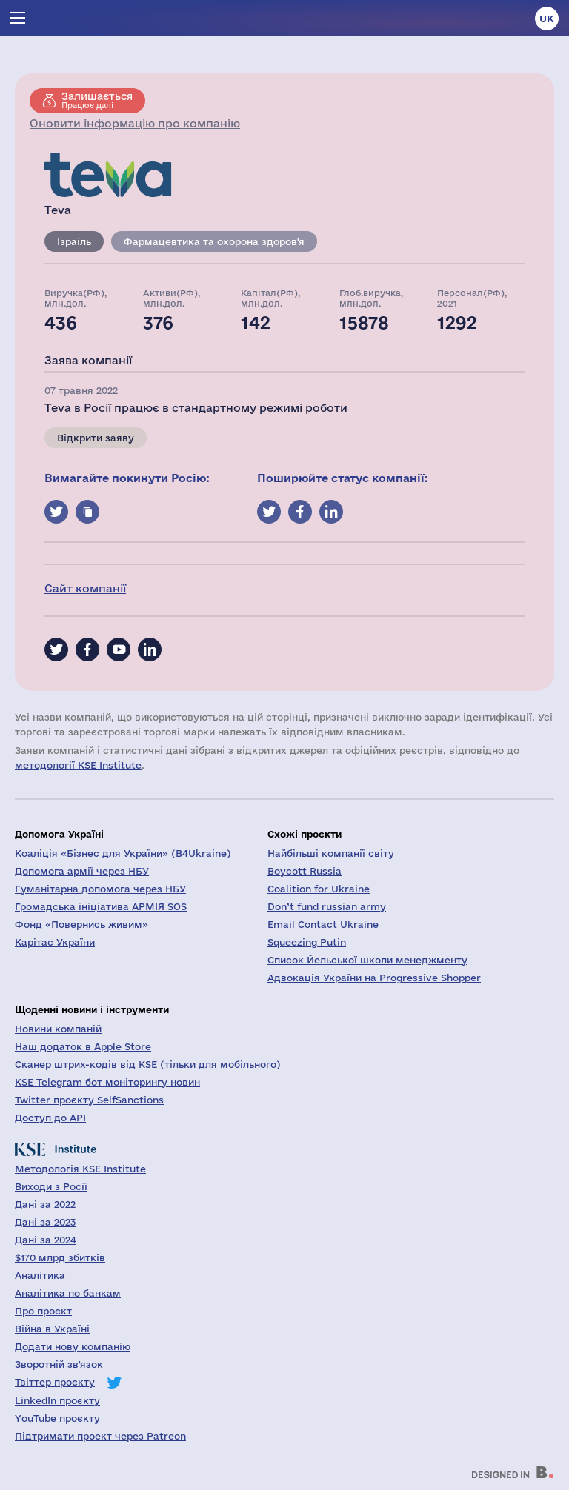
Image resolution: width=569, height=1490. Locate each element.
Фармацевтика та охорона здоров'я (214, 241)
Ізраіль (74, 241)
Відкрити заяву (95, 437)
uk (546, 18)
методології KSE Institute (78, 765)
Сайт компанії (85, 588)
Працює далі (97, 100)
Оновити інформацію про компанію (135, 123)
